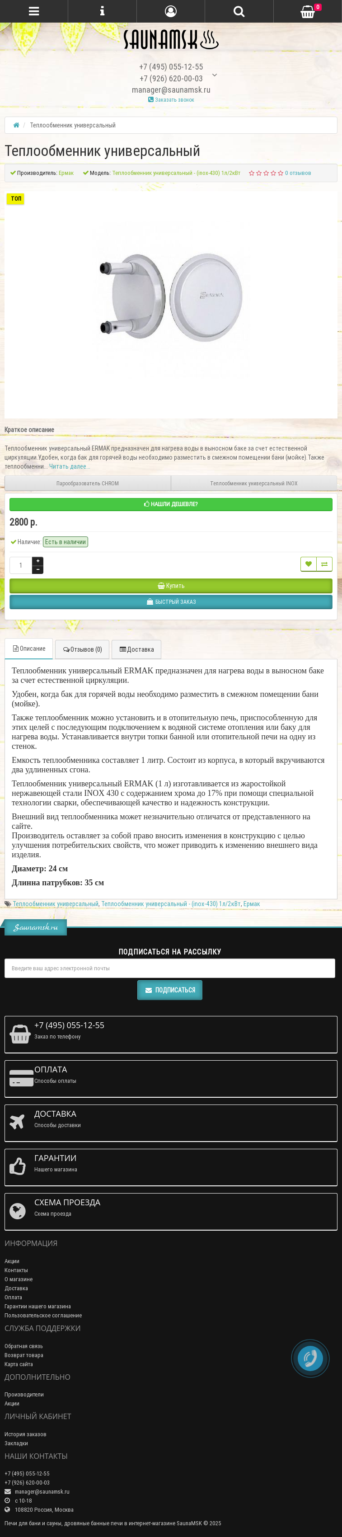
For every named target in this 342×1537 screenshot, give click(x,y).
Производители (24, 1394)
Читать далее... (69, 466)
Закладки (16, 1443)
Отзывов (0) (82, 649)
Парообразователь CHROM (87, 483)
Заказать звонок (171, 99)
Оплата (13, 1297)
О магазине (19, 1279)
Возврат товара (24, 1355)
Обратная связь (24, 1346)
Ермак (252, 904)
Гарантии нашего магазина (38, 1306)
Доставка (136, 649)
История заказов (26, 1434)
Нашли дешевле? (171, 504)
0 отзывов (298, 173)
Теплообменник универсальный (55, 904)
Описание (29, 648)
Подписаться (170, 990)
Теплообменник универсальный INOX (254, 483)
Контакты (16, 1270)
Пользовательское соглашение (43, 1315)
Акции (12, 1261)
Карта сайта (19, 1364)
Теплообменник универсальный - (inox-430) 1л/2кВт (171, 904)
